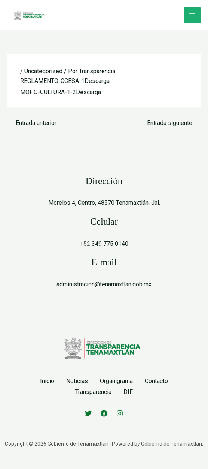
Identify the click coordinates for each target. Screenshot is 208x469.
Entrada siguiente (173, 122)
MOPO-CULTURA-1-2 (48, 92)
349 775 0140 (110, 243)
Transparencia (93, 391)
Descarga (97, 80)
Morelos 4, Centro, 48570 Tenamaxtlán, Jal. (104, 202)
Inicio (47, 381)
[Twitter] (88, 413)
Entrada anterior (32, 122)
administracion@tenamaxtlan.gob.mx (104, 284)
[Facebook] (104, 413)
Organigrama (116, 381)
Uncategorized (43, 71)
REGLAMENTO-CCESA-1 (52, 80)
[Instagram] (119, 413)
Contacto (156, 381)
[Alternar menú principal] (192, 15)
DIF (128, 391)
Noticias (77, 381)
